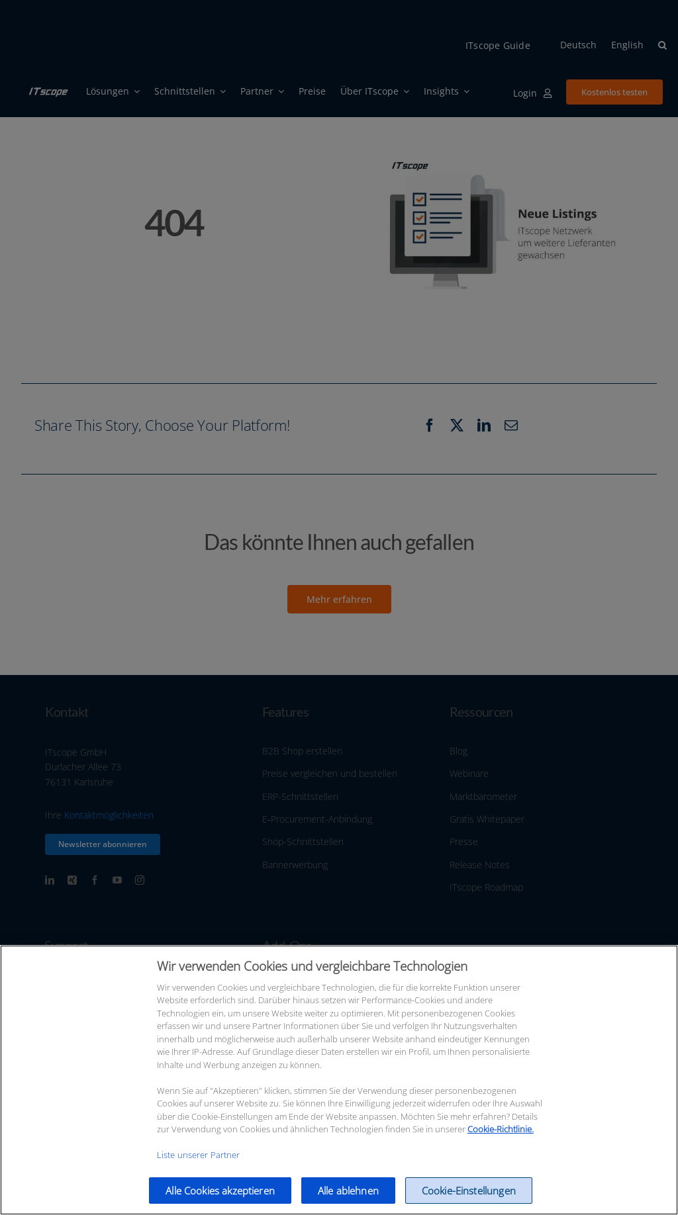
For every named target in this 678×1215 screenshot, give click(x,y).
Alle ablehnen (348, 1201)
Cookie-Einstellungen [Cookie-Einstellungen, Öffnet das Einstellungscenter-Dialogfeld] (469, 1201)
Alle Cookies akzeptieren (220, 1201)
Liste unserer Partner (198, 1165)
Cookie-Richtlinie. (500, 1140)
